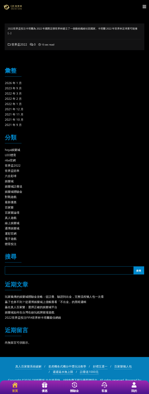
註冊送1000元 (89, 372)
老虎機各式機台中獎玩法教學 (67, 366)
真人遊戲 (10, 218)
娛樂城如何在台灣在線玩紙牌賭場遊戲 (29, 312)
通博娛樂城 (12, 228)
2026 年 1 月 (13, 83)
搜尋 (10, 257)
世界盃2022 (17, 44)
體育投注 (10, 244)
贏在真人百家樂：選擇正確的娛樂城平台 (31, 307)
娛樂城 (9, 181)
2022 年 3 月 (13, 93)
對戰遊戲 (10, 197)
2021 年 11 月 (14, 114)
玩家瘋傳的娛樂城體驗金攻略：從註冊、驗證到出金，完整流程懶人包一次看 (54, 297)
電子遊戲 (10, 239)
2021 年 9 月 (13, 125)
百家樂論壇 (12, 212)
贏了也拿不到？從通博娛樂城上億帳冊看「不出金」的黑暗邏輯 (45, 302)
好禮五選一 (100, 366)
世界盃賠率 (12, 171)
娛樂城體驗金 (13, 192)
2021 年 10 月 (14, 119)
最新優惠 (10, 202)
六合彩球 (10, 176)
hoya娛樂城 (12, 150)
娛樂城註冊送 (13, 186)
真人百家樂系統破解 (28, 366)
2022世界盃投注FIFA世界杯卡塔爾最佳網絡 (33, 317)
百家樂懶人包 (123, 366)
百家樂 (9, 207)
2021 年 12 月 (14, 109)
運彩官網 (10, 233)
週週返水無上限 (63, 372)
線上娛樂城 (12, 223)
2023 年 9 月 (13, 88)
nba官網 (10, 160)
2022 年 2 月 (13, 99)
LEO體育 (10, 155)
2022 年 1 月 (13, 104)
